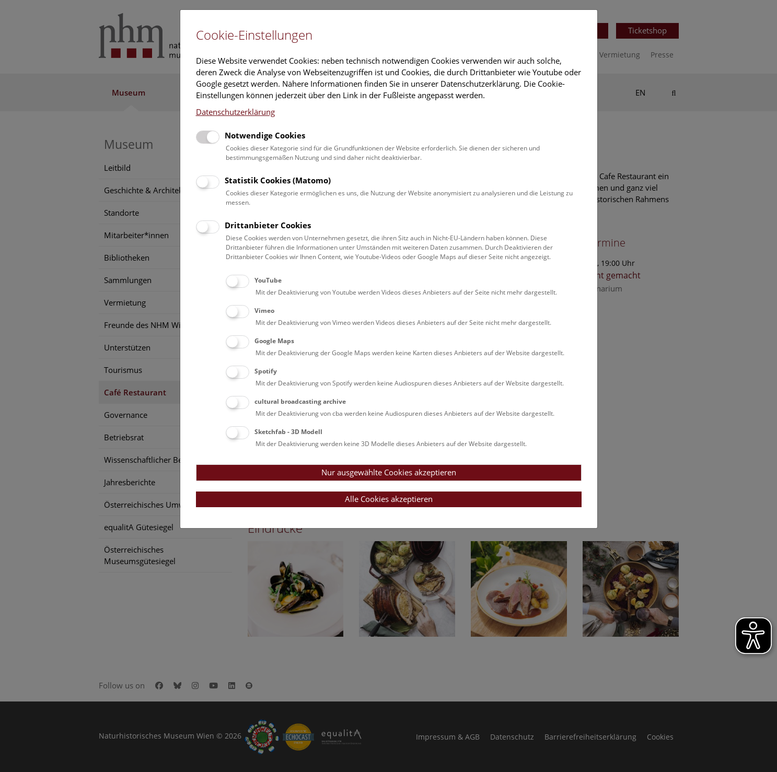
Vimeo (264, 310)
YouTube (268, 280)
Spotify (265, 371)
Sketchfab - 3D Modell (288, 431)
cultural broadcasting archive (300, 401)
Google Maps (274, 340)
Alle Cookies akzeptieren (389, 499)
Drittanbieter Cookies (268, 225)
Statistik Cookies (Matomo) (278, 180)
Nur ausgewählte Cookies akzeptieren (388, 472)
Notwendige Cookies (265, 135)
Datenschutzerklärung (235, 112)
